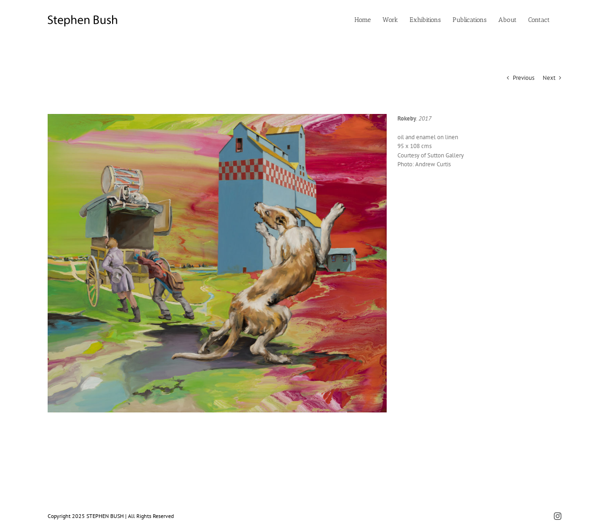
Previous (523, 78)
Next (549, 78)
